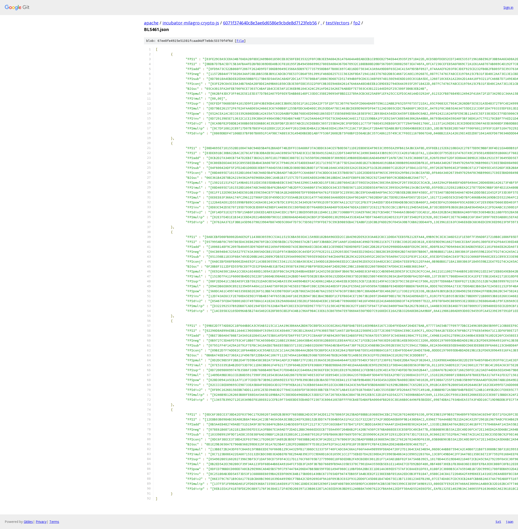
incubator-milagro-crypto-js (190, 23)
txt (498, 521)
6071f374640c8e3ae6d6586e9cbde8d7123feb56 (270, 23)
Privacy (41, 521)
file (240, 41)
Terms (54, 521)
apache (151, 23)
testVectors (337, 23)
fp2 (356, 23)
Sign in (508, 7)
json (509, 521)
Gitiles (28, 521)
